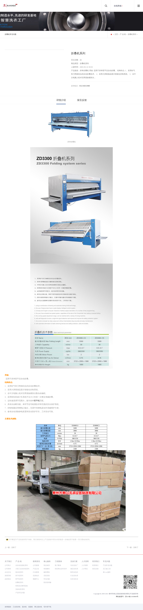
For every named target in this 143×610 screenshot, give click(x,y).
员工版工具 (107, 569)
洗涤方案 (73, 561)
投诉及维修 (47, 582)
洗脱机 (30, 607)
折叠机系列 (132, 34)
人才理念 (85, 569)
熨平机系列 (19, 579)
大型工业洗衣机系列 (22, 569)
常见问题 (47, 579)
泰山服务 (47, 561)
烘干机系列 (19, 575)
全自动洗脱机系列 (21, 565)
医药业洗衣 (74, 572)
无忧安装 (47, 575)
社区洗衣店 (74, 579)
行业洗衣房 (74, 575)
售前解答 (47, 569)
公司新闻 (36, 565)
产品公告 (36, 569)
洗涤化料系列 (20, 589)
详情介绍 (61, 100)
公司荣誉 (8, 569)
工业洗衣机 (16, 607)
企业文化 (8, 572)
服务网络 (47, 572)
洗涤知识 (36, 575)
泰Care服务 (107, 572)
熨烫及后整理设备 (21, 586)
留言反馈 (82, 100)
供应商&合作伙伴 (61, 569)
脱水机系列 (19, 572)
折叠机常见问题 (10, 34)
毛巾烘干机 (47, 607)
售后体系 (47, 565)
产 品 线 (123, 34)
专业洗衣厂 (74, 565)
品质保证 (8, 579)
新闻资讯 (36, 561)
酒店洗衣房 (74, 569)
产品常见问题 (20, 593)
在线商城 (117, 6)
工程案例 (58, 561)
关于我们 (8, 561)
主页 (116, 34)
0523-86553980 (84, 86)
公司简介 (8, 565)
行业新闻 (36, 572)
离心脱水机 (38, 607)
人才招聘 (85, 561)
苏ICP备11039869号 (131, 596)
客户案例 (58, 565)
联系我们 (95, 561)
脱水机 (24, 607)
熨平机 (37, 401)
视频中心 (36, 579)
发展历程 (8, 575)
